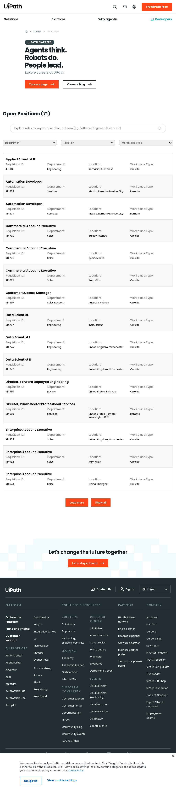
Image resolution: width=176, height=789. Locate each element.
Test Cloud (40, 696)
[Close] (173, 756)
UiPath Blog (96, 628)
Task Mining (41, 689)
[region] (88, 771)
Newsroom (152, 645)
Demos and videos (101, 670)
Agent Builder (13, 662)
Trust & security (156, 659)
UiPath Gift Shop (156, 681)
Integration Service (45, 631)
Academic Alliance (73, 665)
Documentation (71, 712)
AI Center (11, 670)
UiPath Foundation (157, 688)
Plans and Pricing (18, 629)
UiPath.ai (151, 624)
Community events (73, 734)
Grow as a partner (129, 643)
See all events (98, 725)
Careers (151, 631)
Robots (38, 675)
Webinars (95, 656)
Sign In (127, 589)
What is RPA (69, 679)
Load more (77, 502)
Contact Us (101, 589)
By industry (68, 624)
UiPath (96, 718)
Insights (38, 624)
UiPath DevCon (99, 711)
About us (151, 617)
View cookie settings (62, 780)
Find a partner (126, 629)
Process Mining (42, 668)
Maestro (38, 652)
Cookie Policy (76, 770)
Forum (66, 719)
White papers (98, 649)
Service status (70, 741)
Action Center (14, 655)
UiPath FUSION (98, 686)
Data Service (41, 617)
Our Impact (153, 674)
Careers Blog (154, 638)
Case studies (98, 642)
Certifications (70, 672)
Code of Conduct (157, 695)
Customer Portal (72, 705)
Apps (8, 677)
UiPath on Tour (99, 704)
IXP (35, 638)
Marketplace (41, 645)
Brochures (96, 663)
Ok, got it (31, 781)
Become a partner (129, 636)
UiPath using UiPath (157, 667)
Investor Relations (157, 652)
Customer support (73, 698)
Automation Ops (15, 698)
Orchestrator (41, 659)
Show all (100, 502)
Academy (68, 658)
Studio (37, 682)
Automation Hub (15, 691)
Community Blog (72, 727)
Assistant (11, 684)
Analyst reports (99, 635)
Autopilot (11, 705)
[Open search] (115, 7)
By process (68, 631)
